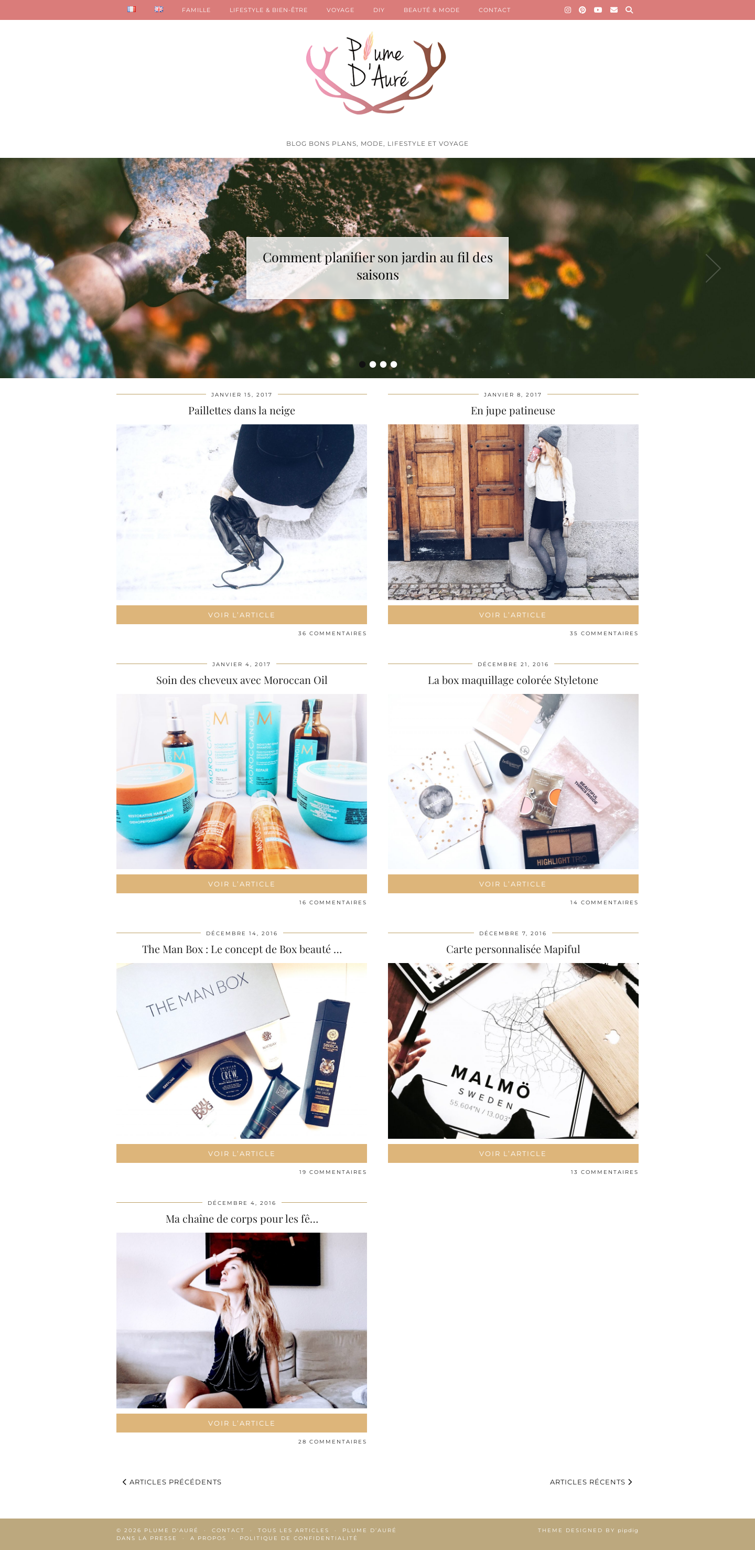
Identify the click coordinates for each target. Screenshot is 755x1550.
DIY (379, 10)
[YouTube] (598, 10)
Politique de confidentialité (299, 1538)
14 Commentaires (604, 902)
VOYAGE (340, 10)
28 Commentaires (332, 1441)
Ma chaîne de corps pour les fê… (242, 1218)
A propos (208, 1538)
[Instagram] (568, 10)
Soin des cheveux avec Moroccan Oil (242, 679)
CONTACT (495, 10)
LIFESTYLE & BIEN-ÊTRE (269, 10)
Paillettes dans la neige (241, 410)
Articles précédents (172, 1482)
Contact (228, 1530)
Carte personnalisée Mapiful (513, 949)
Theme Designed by (588, 1530)
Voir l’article (242, 615)
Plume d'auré (171, 1530)
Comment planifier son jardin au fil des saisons (378, 265)
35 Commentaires (604, 633)
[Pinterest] (583, 10)
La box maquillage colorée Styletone (513, 679)
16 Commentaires (333, 902)
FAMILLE (196, 10)
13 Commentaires (605, 1172)
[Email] (614, 10)
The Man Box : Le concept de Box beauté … (242, 949)
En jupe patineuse (513, 410)
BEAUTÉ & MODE (432, 10)
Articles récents (591, 1482)
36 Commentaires (332, 633)
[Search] (629, 10)
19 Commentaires (333, 1172)
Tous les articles (293, 1530)
